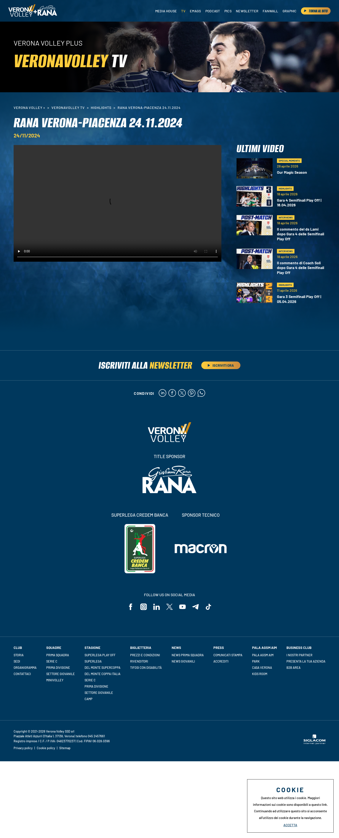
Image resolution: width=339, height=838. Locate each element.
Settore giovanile (60, 674)
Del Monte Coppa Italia (102, 674)
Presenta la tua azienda (305, 661)
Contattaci (22, 674)
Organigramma (25, 667)
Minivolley (54, 680)
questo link (319, 804)
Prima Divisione (58, 667)
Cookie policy (46, 748)
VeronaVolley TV (68, 107)
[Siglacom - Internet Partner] (314, 743)
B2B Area (293, 667)
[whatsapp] (201, 393)
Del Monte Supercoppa (102, 667)
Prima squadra (57, 655)
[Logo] (21, 10)
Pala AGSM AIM (262, 655)
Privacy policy (23, 748)
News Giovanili (183, 661)
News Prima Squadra (188, 655)
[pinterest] (191, 393)
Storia (19, 655)
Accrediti (221, 661)
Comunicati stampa (227, 655)
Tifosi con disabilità (146, 667)
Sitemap (64, 748)
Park (256, 661)
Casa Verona (262, 667)
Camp (89, 699)
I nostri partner (299, 655)
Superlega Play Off (100, 655)
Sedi (17, 661)
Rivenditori (139, 661)
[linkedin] (162, 393)
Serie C (51, 661)
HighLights (101, 107)
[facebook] (172, 393)
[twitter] (182, 393)
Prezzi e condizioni (145, 655)
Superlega (93, 661)
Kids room (259, 674)
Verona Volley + (29, 107)
